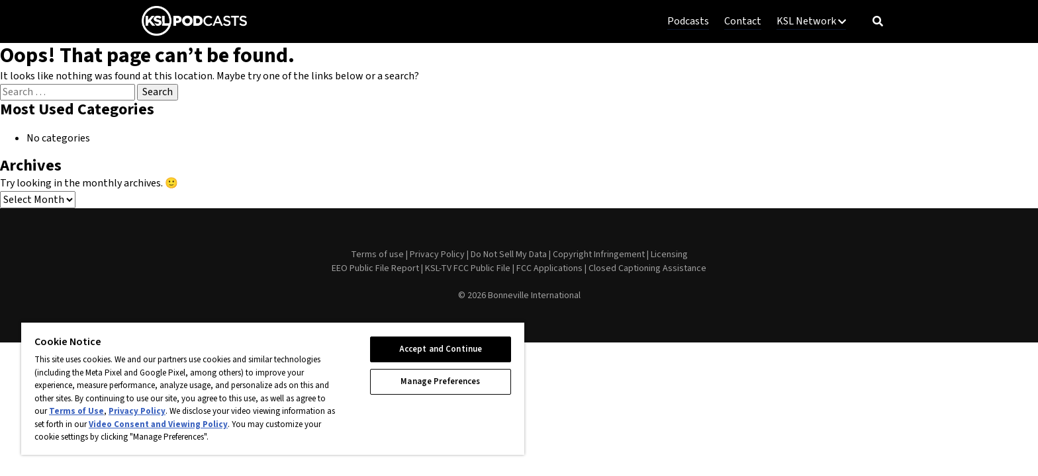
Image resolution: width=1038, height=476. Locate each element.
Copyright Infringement (599, 254)
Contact (742, 21)
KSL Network (811, 21)
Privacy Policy (437, 254)
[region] (272, 388)
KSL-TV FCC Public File (467, 268)
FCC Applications (549, 268)
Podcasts (688, 21)
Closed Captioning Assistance (647, 268)
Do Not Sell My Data (509, 254)
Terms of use (377, 254)
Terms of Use (76, 411)
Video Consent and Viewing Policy (158, 424)
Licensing (669, 254)
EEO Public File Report (375, 268)
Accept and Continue (440, 349)
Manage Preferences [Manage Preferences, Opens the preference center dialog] (440, 381)
